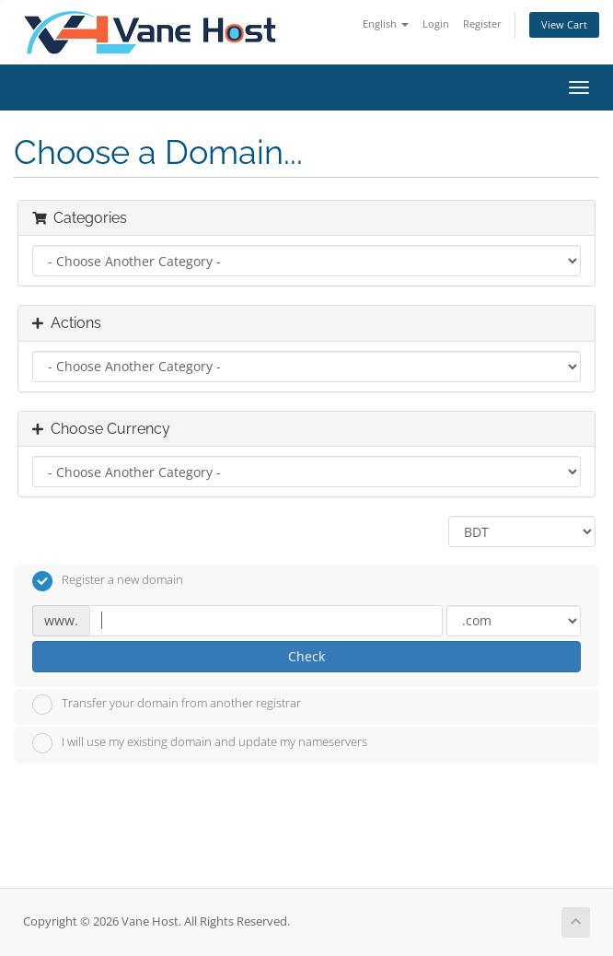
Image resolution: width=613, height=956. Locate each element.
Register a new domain (107, 581)
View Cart (564, 24)
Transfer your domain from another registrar (166, 704)
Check (306, 656)
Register (482, 23)
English (386, 23)
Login (435, 23)
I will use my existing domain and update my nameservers (199, 743)
